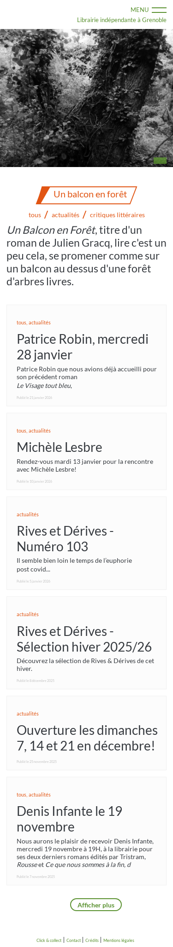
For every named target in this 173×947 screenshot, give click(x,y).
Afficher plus (96, 905)
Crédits (92, 940)
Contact (73, 940)
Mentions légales (118, 940)
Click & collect (48, 940)
